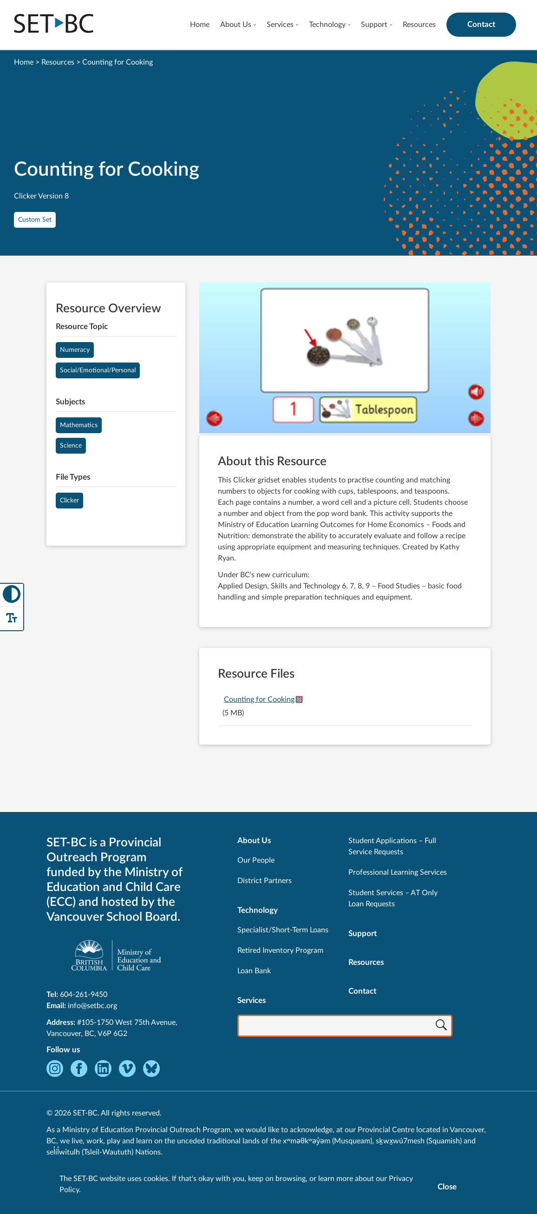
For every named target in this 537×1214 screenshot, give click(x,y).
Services (280, 24)
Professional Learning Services (397, 872)
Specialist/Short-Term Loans (282, 930)
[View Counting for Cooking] (345, 359)
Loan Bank (254, 971)
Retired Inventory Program (280, 950)
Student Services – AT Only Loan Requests (393, 898)
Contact (481, 24)
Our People (256, 860)
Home (200, 24)
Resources (419, 24)
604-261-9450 (83, 994)
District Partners (264, 880)
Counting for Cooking (259, 699)
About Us (235, 24)
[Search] (441, 1027)
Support (374, 24)
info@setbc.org (92, 1005)
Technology (327, 24)
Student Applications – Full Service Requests (392, 846)
